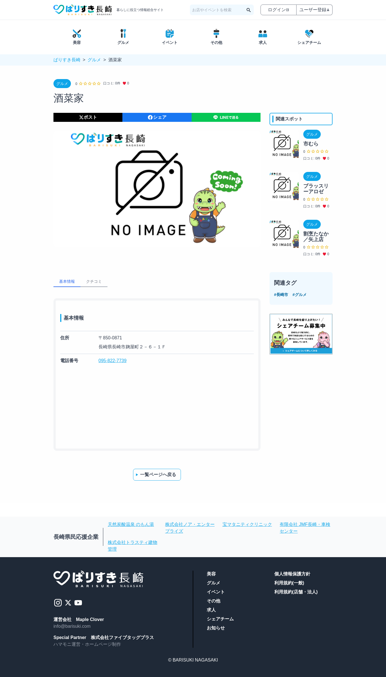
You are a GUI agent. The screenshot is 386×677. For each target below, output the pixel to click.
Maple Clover (90, 619)
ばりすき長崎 (66, 59)
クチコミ (94, 281)
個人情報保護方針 (292, 573)
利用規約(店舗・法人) (296, 591)
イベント (216, 591)
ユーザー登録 (314, 9)
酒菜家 (115, 59)
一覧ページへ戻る (155, 474)
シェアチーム (220, 619)
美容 (211, 573)
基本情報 (67, 281)
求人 (211, 609)
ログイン (278, 9)
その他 (213, 600)
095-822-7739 (112, 360)
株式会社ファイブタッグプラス (122, 637)
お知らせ (216, 628)
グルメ (94, 59)
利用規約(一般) (289, 582)
